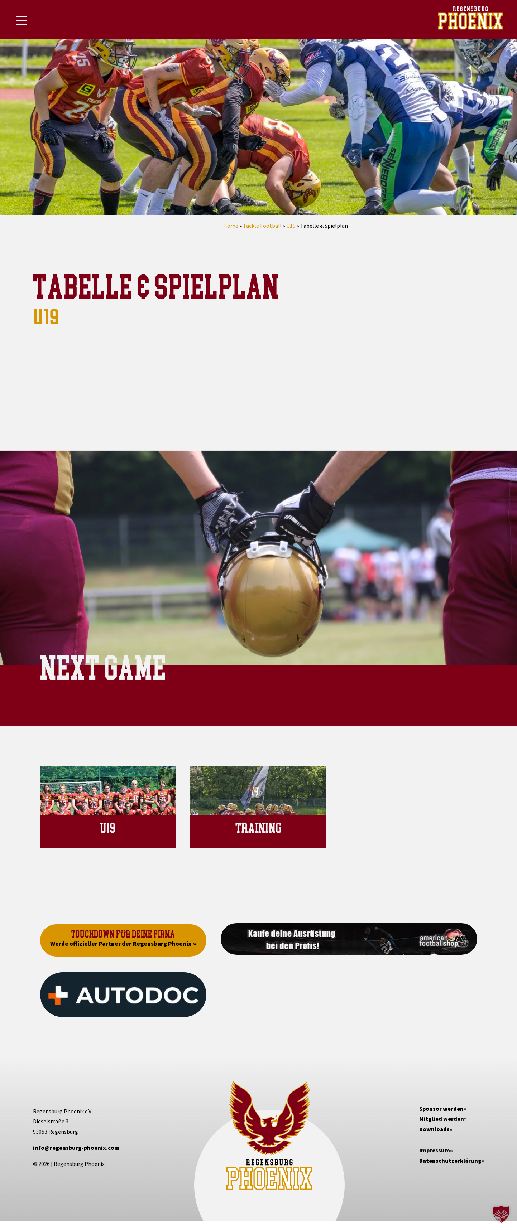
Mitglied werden (441, 1118)
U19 (291, 225)
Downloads (434, 1129)
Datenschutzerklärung (450, 1160)
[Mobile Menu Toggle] (21, 20)
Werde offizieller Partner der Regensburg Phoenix (120, 943)
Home (230, 225)
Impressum (434, 1150)
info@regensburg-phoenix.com (76, 1147)
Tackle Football (262, 225)
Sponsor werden (441, 1108)
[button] (501, 1214)
